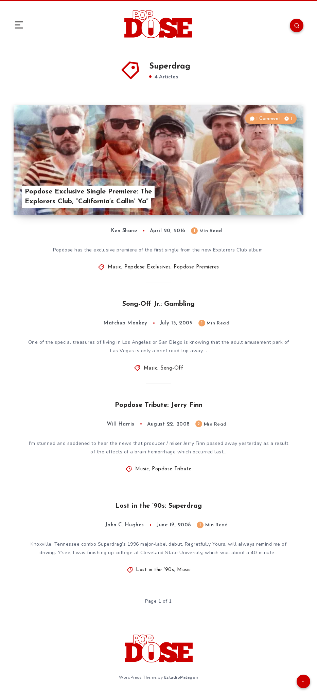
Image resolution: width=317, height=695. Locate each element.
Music (115, 267)
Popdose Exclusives (147, 267)
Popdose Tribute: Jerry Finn (158, 405)
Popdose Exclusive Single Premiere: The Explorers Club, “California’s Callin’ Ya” (88, 196)
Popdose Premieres (196, 267)
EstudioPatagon (181, 677)
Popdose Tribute (172, 469)
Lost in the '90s (155, 569)
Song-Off (171, 368)
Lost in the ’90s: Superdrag (158, 506)
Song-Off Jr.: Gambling (158, 304)
